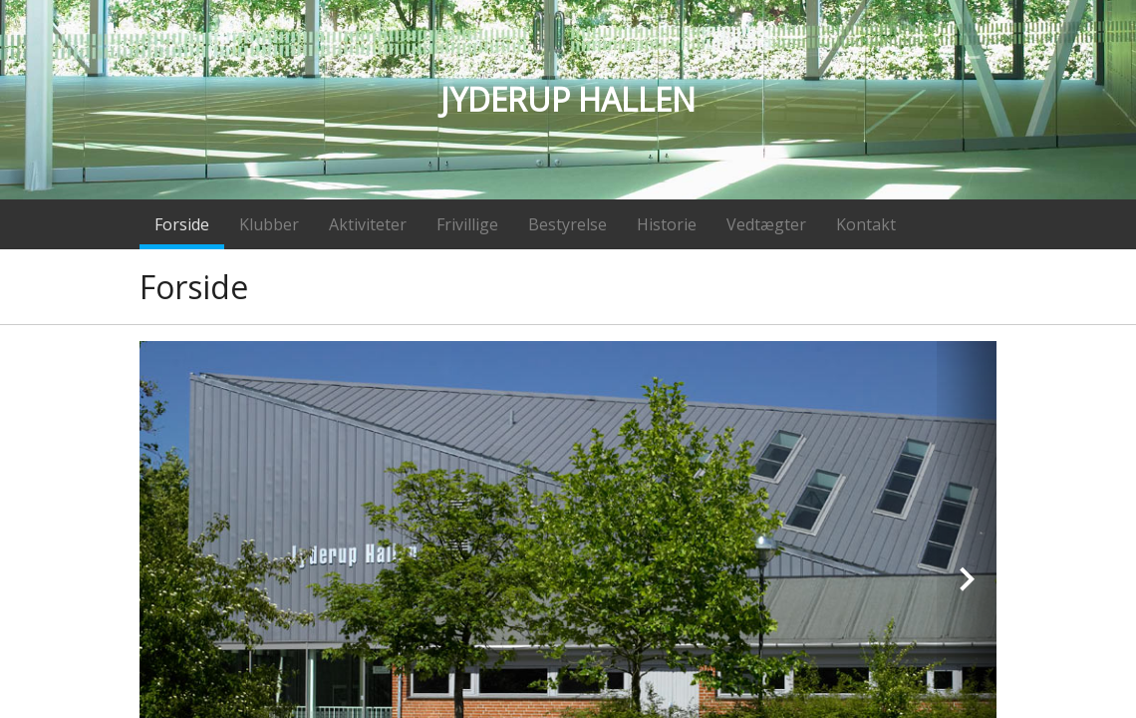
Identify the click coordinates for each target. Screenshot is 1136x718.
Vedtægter (766, 224)
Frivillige (467, 224)
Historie (667, 224)
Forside (181, 224)
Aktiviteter (368, 224)
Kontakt (866, 224)
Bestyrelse (567, 224)
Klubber (269, 224)
